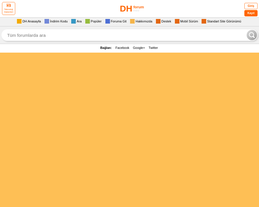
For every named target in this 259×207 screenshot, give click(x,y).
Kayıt (251, 13)
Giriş (251, 5)
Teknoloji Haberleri (8, 8)
